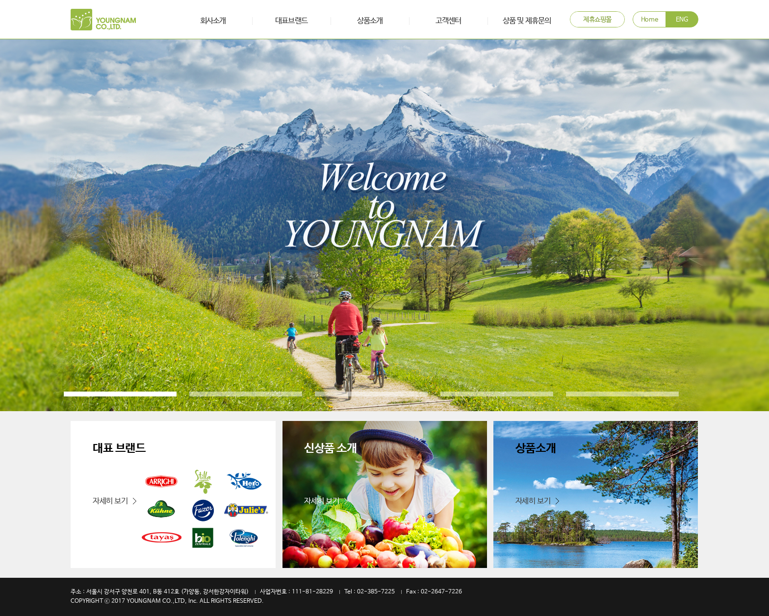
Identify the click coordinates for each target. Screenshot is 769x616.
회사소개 (213, 20)
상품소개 (370, 20)
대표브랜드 (291, 20)
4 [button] (496, 394)
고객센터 (448, 20)
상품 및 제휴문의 (526, 20)
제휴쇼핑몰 (597, 20)
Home (649, 20)
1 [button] (120, 394)
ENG (682, 20)
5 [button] (622, 394)
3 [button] (371, 394)
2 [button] (245, 394)
